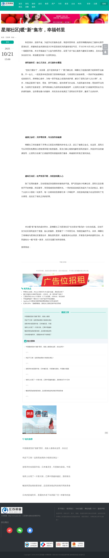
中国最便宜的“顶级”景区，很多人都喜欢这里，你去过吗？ (45, 347)
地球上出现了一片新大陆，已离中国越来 (38, 327)
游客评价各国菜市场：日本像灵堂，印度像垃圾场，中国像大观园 (47, 369)
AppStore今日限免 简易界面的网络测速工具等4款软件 (40, 301)
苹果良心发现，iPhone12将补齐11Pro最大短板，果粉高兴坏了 (43, 292)
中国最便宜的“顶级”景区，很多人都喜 (37, 316)
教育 (46, 4)
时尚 (79, 4)
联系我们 (70, 509)
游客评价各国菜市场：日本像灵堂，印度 (38, 324)
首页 (20, 4)
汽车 (60, 4)
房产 (53, 4)
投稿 (104, 4)
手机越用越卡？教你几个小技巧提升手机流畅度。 (39, 299)
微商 (33, 7)
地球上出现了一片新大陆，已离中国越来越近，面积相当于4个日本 (48, 380)
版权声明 (101, 509)
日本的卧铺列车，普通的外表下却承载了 (38, 334)
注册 (95, 4)
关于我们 (61, 509)
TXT (94, 509)
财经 (33, 4)
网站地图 (88, 509)
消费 (27, 7)
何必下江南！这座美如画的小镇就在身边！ (40, 358)
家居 (66, 4)
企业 (73, 4)
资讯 (27, 4)
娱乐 (40, 4)
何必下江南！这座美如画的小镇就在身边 (38, 320)
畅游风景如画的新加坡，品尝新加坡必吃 (38, 331)
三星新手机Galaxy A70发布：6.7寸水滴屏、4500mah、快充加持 (44, 296)
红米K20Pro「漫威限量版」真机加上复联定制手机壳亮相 (42, 303)
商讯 (20, 7)
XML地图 (79, 509)
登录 (88, 4)
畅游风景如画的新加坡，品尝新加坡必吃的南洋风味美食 (44, 391)
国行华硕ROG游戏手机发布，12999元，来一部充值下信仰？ (43, 294)
